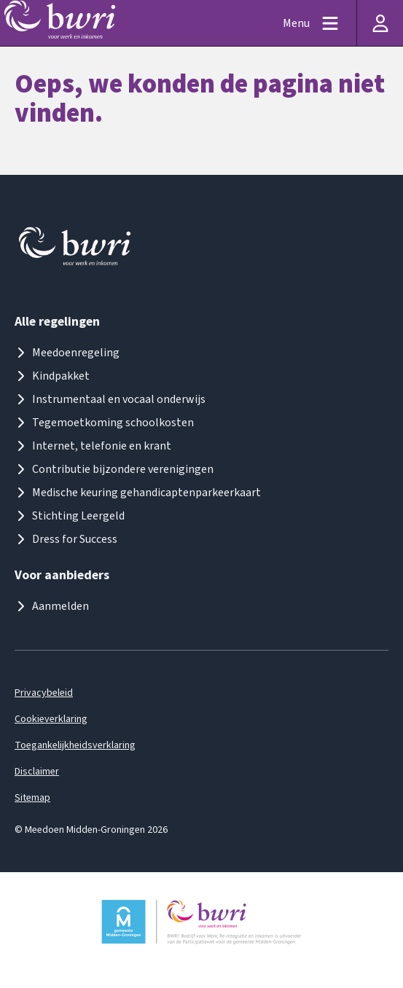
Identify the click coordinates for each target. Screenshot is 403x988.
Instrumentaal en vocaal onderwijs (110, 399)
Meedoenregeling (67, 353)
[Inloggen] (379, 23)
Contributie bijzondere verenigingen (114, 469)
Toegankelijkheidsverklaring (75, 745)
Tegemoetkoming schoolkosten (104, 423)
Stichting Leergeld (70, 516)
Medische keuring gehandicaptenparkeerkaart (138, 493)
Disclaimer (37, 771)
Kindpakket (52, 376)
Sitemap (32, 798)
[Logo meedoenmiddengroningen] (76, 249)
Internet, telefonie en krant (93, 446)
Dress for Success (66, 539)
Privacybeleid (44, 693)
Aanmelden (52, 606)
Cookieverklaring (51, 719)
